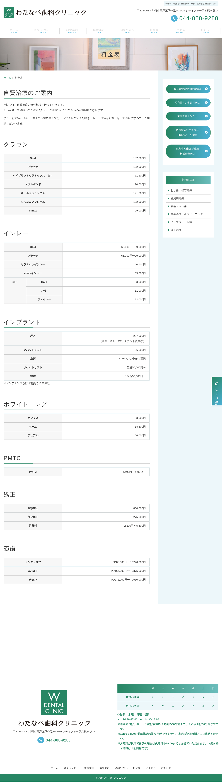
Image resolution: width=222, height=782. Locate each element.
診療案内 (72, 31)
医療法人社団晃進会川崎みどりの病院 (187, 139)
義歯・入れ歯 (179, 213)
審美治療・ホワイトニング (187, 221)
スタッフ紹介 (42, 31)
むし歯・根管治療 (181, 197)
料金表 (154, 31)
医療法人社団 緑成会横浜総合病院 (187, 158)
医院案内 (99, 31)
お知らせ (207, 31)
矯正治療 (176, 237)
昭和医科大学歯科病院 (187, 108)
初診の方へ (128, 31)
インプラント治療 (181, 229)
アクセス (180, 31)
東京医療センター (187, 122)
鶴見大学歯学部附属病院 (187, 91)
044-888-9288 (54, 739)
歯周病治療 (177, 205)
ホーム (13, 31)
